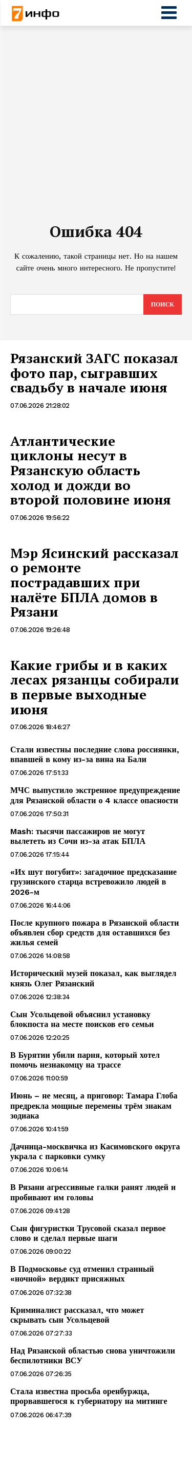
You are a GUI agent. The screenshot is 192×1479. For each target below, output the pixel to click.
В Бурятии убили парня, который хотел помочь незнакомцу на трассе (85, 1060)
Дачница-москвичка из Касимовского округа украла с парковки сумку (95, 1151)
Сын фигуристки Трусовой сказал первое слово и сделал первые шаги (88, 1233)
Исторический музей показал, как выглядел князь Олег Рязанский (93, 978)
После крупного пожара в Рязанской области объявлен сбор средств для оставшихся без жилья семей (94, 932)
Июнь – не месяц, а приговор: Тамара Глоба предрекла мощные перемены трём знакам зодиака (93, 1105)
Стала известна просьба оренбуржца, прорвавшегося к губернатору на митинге (88, 1396)
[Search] (162, 304)
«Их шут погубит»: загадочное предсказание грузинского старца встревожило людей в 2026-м (93, 881)
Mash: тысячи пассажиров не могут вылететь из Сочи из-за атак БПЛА (77, 836)
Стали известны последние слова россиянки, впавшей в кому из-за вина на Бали (94, 754)
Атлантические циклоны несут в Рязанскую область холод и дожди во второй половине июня (90, 470)
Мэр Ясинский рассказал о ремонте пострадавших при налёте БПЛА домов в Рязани (94, 582)
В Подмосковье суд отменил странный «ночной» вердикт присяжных (82, 1274)
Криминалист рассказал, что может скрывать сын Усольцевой (77, 1315)
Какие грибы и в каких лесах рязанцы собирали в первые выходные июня (94, 687)
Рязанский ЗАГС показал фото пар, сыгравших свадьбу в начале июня (94, 372)
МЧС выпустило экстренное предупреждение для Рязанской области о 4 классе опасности (95, 795)
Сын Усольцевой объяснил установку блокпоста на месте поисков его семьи (82, 1019)
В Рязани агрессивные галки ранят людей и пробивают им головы (93, 1192)
